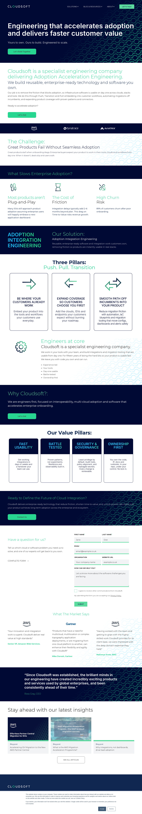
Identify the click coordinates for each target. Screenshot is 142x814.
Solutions (73, 7)
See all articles (71, 760)
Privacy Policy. (115, 596)
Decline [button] (111, 809)
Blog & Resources (92, 7)
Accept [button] (102, 809)
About (111, 7)
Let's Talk (126, 7)
